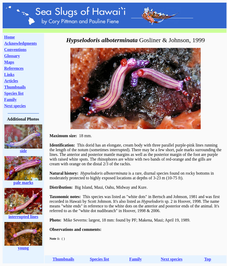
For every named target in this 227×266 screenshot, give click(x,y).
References (13, 68)
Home (9, 37)
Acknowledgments (20, 43)
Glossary (12, 56)
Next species (15, 106)
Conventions (15, 49)
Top (207, 259)
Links (9, 74)
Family (10, 99)
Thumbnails (15, 87)
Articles (11, 81)
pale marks (23, 182)
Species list (13, 93)
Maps (9, 62)
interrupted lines (23, 216)
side (23, 151)
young (23, 248)
